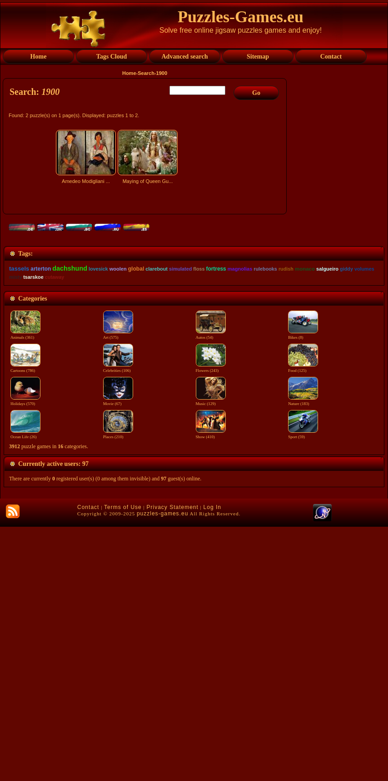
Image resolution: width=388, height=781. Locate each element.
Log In (212, 761)
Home (129, 73)
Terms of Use (123, 761)
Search (146, 73)
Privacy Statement (172, 761)
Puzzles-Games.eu (240, 17)
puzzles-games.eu (162, 768)
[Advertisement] (146, 266)
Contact (88, 761)
